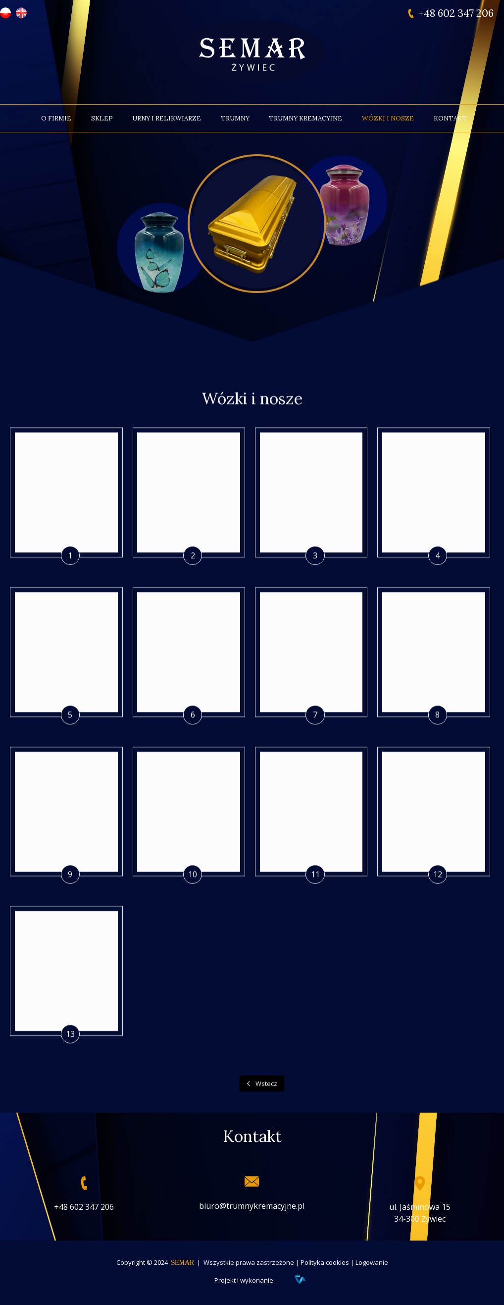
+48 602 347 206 (456, 13)
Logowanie (371, 1262)
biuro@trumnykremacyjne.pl (251, 1205)
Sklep (102, 118)
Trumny (235, 118)
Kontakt (450, 118)
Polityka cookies (325, 1262)
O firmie (56, 118)
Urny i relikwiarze (166, 118)
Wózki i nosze (388, 118)
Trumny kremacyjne (305, 118)
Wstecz (266, 1105)
